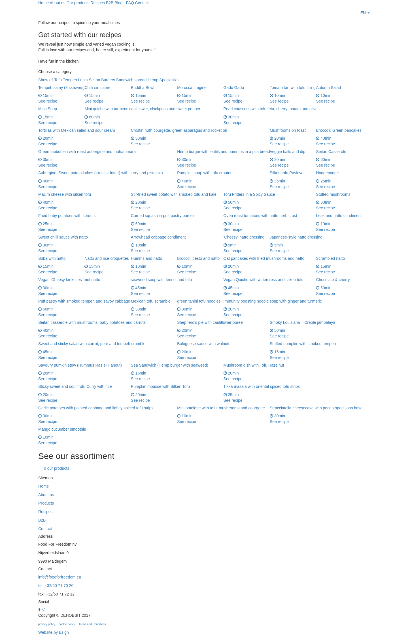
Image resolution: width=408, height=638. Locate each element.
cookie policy (67, 624)
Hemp (153, 80)
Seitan (94, 80)
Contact (142, 3)
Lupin (83, 80)
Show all (45, 80)
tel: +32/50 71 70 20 (55, 585)
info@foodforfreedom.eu (59, 577)
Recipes (97, 3)
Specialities (170, 80)
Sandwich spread (131, 80)
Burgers (108, 80)
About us (57, 3)
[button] (365, 13)
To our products (55, 468)
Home (43, 3)
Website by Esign (53, 632)
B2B (109, 3)
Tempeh (70, 80)
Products (46, 503)
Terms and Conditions (92, 624)
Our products (78, 3)
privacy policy (46, 624)
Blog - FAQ (124, 3)
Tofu (58, 80)
